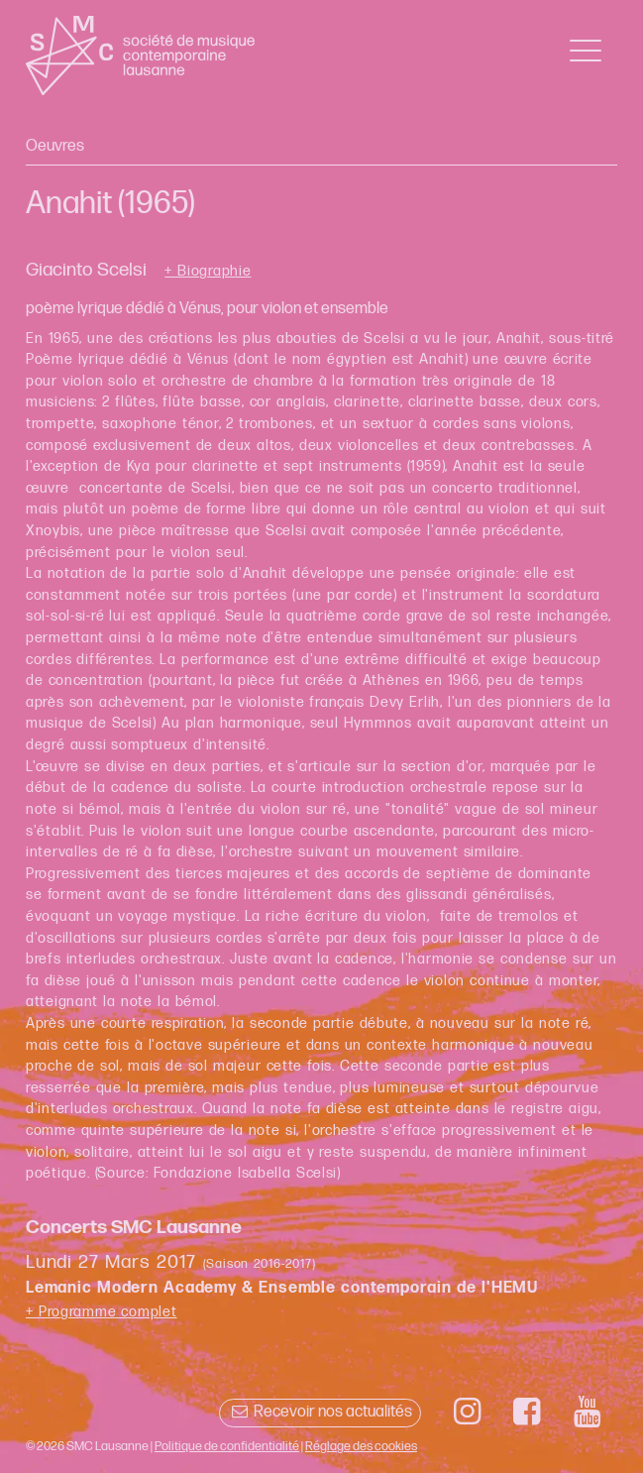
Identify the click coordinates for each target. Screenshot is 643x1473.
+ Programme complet (101, 1311)
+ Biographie (207, 272)
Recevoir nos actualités (319, 1412)
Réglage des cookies (361, 1446)
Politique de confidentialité (227, 1446)
